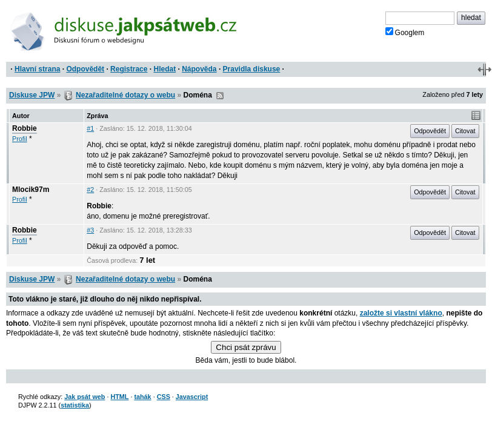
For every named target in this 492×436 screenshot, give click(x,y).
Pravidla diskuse (252, 69)
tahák (142, 396)
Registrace (128, 69)
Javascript (192, 396)
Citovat (465, 130)
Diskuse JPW (32, 95)
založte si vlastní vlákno (401, 313)
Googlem (405, 32)
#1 (90, 128)
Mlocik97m (30, 189)
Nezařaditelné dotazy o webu (125, 95)
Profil (19, 138)
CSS (163, 396)
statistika (75, 405)
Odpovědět (85, 69)
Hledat (164, 69)
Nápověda (199, 69)
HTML (119, 396)
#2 (90, 189)
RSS (220, 95)
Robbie (24, 128)
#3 (90, 230)
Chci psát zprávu (246, 347)
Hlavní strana (37, 69)
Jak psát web (84, 396)
